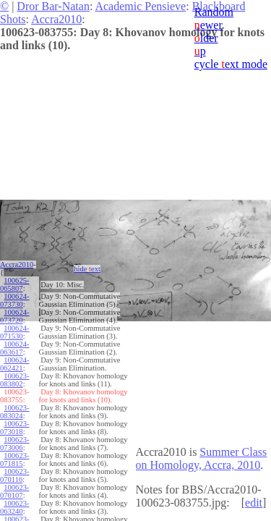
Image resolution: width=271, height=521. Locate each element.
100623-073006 (14, 444)
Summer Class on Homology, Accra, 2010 (201, 458)
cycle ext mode (230, 64)
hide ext (87, 269)
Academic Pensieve (140, 6)
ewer (208, 25)
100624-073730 (14, 300)
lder (206, 38)
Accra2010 (56, 19)
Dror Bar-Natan (53, 6)
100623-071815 (14, 459)
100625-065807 (14, 284)
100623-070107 (14, 491)
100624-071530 (14, 332)
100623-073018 (14, 428)
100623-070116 (14, 475)
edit (253, 502)
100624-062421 (14, 364)
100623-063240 (14, 507)
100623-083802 (14, 380)
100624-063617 (14, 348)
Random (213, 12)
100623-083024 (14, 412)
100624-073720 (14, 316)
